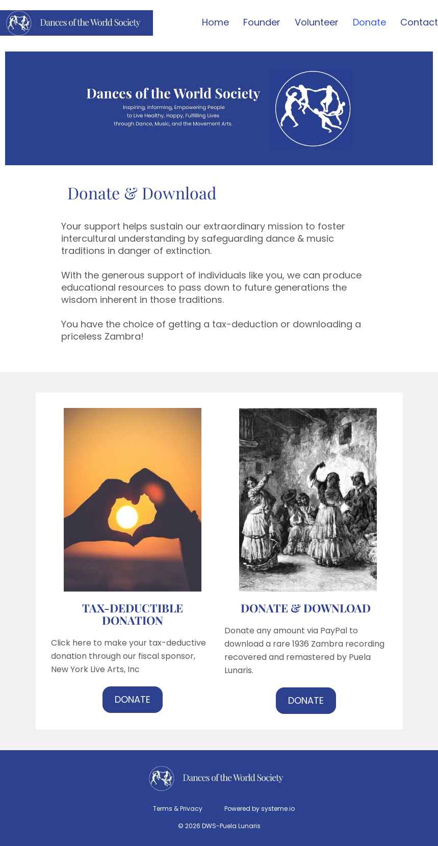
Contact (419, 23)
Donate (369, 23)
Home (215, 23)
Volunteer (317, 23)
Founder (261, 23)
